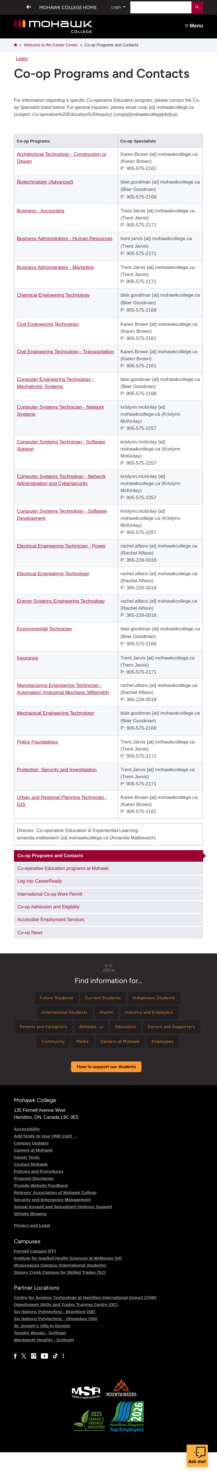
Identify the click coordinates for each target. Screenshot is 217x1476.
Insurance (27, 658)
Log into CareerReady (40, 881)
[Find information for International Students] (59, 1015)
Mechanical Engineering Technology (55, 713)
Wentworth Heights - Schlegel (44, 1363)
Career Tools (27, 1180)
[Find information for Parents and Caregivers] (69, 1031)
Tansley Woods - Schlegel (40, 1356)
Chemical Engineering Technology (53, 295)
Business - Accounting (40, 211)
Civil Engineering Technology (48, 324)
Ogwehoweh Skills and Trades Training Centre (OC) (66, 1328)
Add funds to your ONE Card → (45, 1159)
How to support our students (106, 1090)
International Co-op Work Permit (50, 894)
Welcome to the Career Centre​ (51, 45)
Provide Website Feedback (41, 1208)
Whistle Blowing (30, 1237)
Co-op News (30, 932)
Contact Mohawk (31, 1187)
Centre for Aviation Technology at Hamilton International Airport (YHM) (85, 1320)
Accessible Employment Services (51, 919)
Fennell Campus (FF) (35, 1274)
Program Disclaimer (34, 1201)
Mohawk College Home (66, 7)
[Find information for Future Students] (51, 999)
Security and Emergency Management (52, 1223)
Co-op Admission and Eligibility (49, 906)
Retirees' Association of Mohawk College (55, 1216)
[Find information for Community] (127, 1048)
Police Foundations (37, 742)
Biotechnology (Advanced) (45, 182)
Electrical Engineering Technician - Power (61, 546)
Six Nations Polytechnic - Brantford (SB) (54, 1335)
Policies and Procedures (38, 1194)
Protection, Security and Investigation (57, 769)
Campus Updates (31, 1166)
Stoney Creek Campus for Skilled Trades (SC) (60, 1295)
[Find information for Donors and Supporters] (74, 1048)
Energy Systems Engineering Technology (61, 601)
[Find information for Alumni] (106, 1015)
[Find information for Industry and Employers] (154, 1015)
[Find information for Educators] (161, 1031)
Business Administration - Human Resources (64, 238)
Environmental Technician (44, 629)
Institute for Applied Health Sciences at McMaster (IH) (68, 1281)
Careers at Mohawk (33, 1173)
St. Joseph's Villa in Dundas (42, 1349)
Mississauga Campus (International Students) (60, 1288)
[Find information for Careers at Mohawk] (88, 1064)
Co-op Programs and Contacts (50, 855)
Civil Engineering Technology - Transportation (65, 351)
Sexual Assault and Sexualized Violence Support (63, 1230)
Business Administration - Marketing (55, 267)
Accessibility (27, 1152)
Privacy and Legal (32, 1248)
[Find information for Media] (160, 1048)
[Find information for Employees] (136, 1064)
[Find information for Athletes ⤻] (122, 1031)
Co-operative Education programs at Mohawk (63, 868)
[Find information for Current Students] (102, 999)
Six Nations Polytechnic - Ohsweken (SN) (55, 1342)
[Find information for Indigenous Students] (159, 999)
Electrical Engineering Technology (53, 573)
